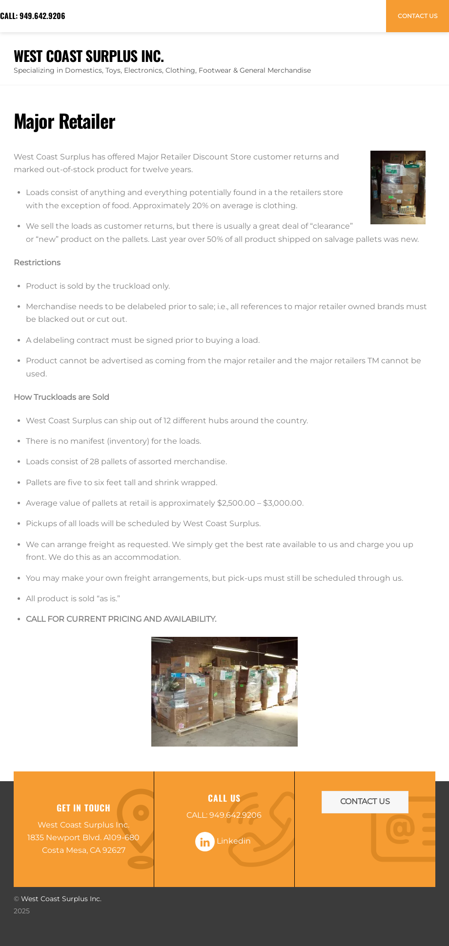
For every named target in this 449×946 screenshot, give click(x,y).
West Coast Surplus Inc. (61, 899)
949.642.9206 (42, 15)
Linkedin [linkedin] (223, 841)
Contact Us (417, 16)
